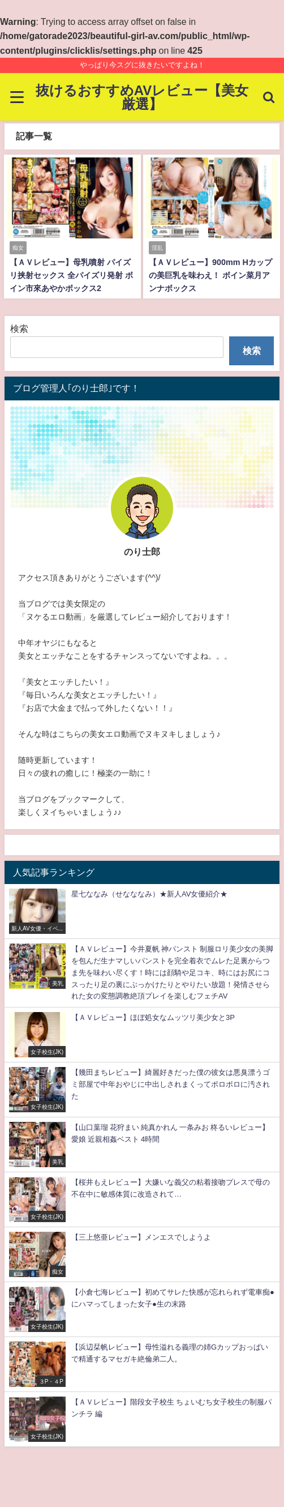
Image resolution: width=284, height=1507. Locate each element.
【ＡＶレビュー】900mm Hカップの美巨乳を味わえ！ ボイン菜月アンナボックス (210, 275)
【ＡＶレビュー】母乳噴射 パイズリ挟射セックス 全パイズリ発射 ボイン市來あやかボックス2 (71, 275)
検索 (19, 328)
